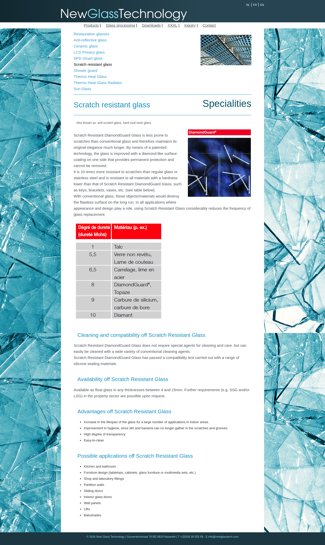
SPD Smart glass (88, 58)
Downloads (151, 25)
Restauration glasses (91, 34)
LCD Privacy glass (89, 52)
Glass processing (120, 25)
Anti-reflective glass (90, 40)
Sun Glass (82, 89)
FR (255, 4)
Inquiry (190, 25)
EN (262, 4)
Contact (209, 25)
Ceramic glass (86, 46)
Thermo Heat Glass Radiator (98, 82)
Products (91, 25)
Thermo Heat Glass (90, 76)
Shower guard (85, 70)
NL (248, 4)
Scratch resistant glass (93, 64)
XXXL (172, 25)
